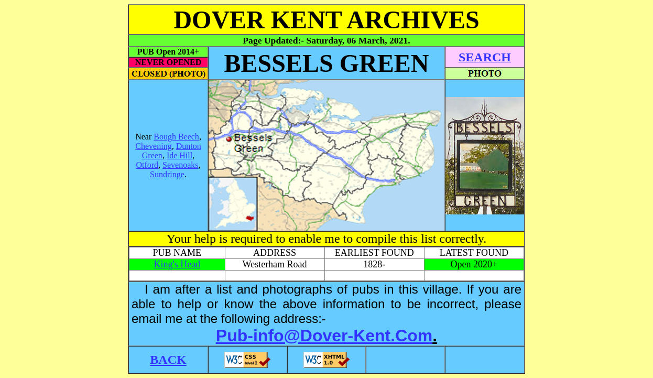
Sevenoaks (180, 164)
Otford (147, 164)
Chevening (153, 146)
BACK (168, 359)
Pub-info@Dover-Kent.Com (324, 335)
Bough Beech (176, 136)
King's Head (177, 264)
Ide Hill (179, 155)
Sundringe (167, 174)
